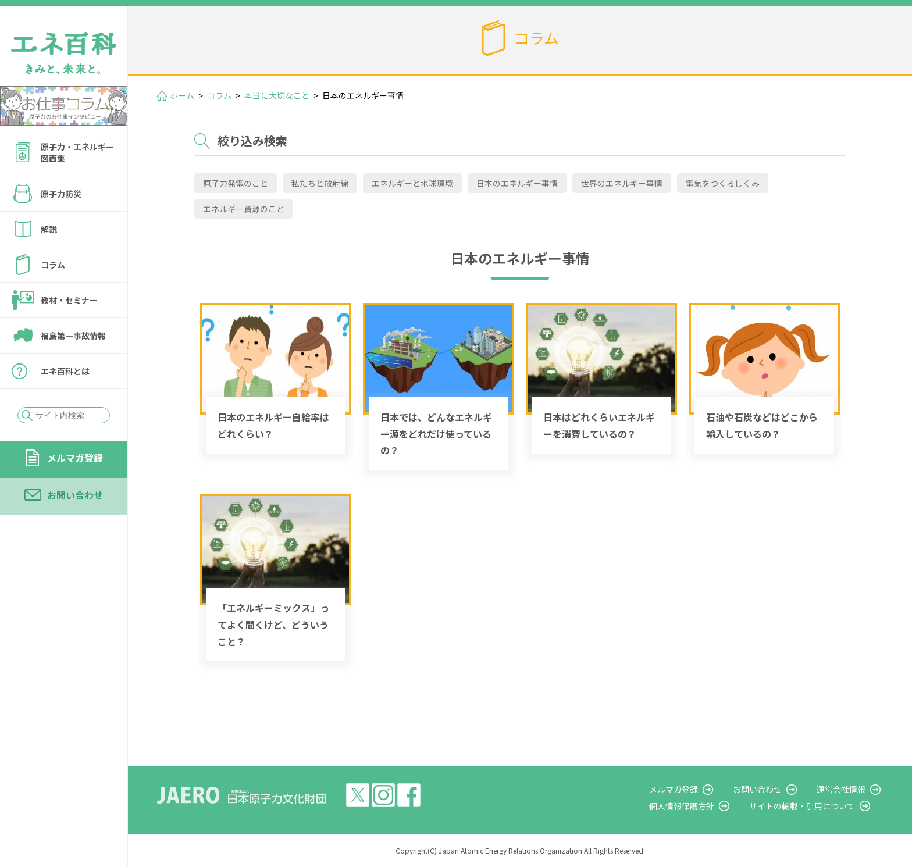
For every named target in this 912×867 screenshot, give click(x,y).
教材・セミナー (69, 300)
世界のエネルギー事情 (621, 183)
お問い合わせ (75, 495)
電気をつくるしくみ (723, 183)
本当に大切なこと (276, 95)
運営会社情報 (843, 789)
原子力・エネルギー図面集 (77, 152)
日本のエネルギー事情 (517, 183)
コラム (53, 264)
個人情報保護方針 (688, 806)
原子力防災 (61, 193)
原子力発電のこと (235, 183)
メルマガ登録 (75, 458)
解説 (49, 229)
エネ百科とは (65, 371)
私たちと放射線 (319, 183)
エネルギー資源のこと (243, 209)
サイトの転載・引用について (807, 806)
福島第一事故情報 (73, 335)
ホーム (182, 95)
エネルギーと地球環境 (412, 183)
